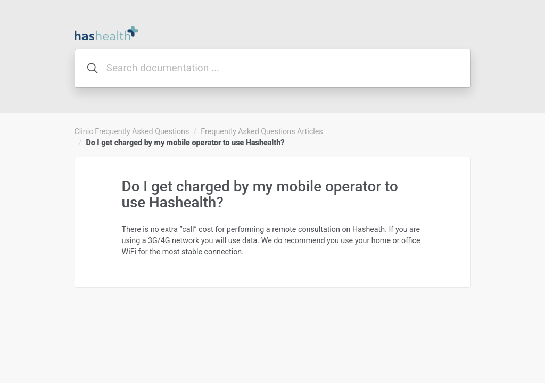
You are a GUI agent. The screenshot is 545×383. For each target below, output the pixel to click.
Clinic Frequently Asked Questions (132, 131)
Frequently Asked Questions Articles (262, 131)
